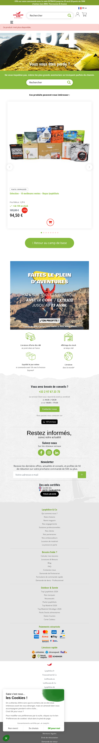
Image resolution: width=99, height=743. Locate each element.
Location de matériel (49, 541)
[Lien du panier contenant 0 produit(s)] (84, 14)
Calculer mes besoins (49, 556)
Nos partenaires (49, 534)
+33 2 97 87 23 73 (49, 391)
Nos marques (49, 595)
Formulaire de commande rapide (49, 577)
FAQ (49, 566)
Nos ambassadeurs (49, 538)
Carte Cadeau (49, 619)
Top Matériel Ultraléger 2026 (49, 609)
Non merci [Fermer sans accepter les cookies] (13, 728)
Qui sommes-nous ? (49, 513)
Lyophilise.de (49, 687)
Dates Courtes (49, 616)
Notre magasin (49, 520)
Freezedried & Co (49, 675)
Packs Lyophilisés (50, 602)
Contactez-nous (49, 570)
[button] (6, 738)
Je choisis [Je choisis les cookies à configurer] (33, 728)
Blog (49, 563)
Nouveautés (49, 598)
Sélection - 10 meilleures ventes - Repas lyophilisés (34, 193)
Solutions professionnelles (49, 527)
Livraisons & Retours (49, 559)
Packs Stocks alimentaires (49, 612)
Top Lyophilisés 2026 (49, 591)
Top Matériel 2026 (49, 605)
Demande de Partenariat (50, 573)
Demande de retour (50, 741)
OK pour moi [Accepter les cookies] (54, 728)
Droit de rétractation (49, 737)
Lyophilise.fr (49, 671)
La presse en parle (49, 545)
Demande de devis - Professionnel (49, 580)
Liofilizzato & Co (49, 683)
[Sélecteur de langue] (82, 8)
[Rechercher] (50, 15)
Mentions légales (49, 733)
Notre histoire (49, 517)
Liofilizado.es (49, 679)
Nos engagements (49, 524)
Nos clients (49, 531)
